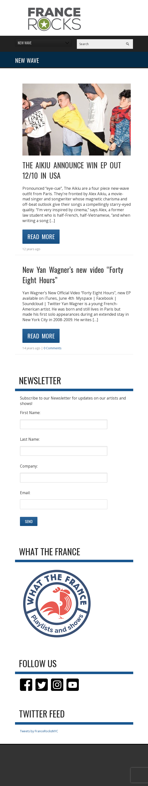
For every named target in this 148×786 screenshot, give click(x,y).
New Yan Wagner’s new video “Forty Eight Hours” (72, 274)
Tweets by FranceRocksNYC (39, 731)
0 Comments (52, 348)
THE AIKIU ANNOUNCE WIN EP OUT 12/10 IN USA (71, 170)
